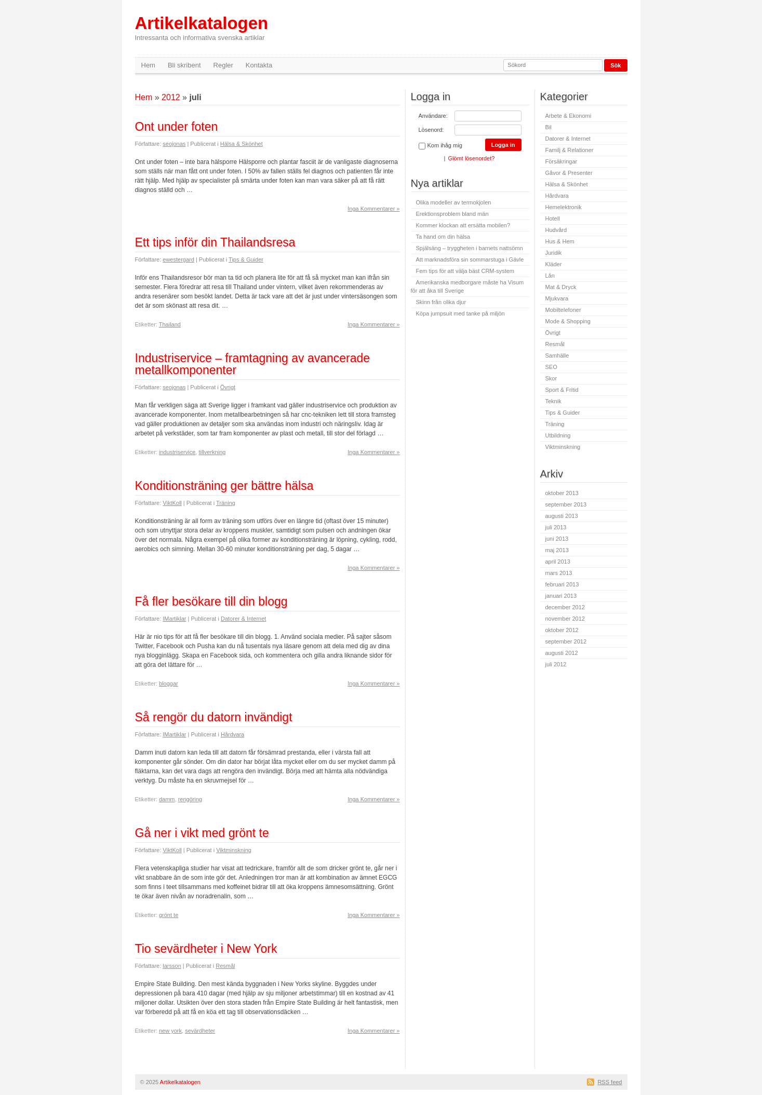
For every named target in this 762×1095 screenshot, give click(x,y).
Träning (225, 503)
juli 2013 (556, 527)
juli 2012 (556, 664)
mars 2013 (558, 573)
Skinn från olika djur (441, 302)
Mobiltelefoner (563, 310)
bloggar (168, 683)
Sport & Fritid (562, 390)
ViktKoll (172, 503)
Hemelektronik (563, 207)
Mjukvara (557, 298)
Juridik (553, 253)
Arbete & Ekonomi (568, 116)
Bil (548, 127)
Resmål (225, 966)
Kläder (553, 264)
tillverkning (211, 452)
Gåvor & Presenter (569, 173)
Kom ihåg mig (440, 145)
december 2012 (565, 607)
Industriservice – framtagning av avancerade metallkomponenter (252, 364)
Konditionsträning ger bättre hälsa (224, 485)
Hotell (552, 218)
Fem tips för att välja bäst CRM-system (465, 271)
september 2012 (566, 641)
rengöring (190, 799)
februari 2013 (562, 584)
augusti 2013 (561, 516)
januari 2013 (561, 596)
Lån (550, 275)
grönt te (168, 915)
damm (167, 799)
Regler (223, 65)
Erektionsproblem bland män (452, 214)
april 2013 (557, 561)
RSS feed (609, 1082)
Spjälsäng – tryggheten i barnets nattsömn (469, 248)
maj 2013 (557, 550)
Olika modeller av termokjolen (453, 202)
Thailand (170, 324)
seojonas (174, 144)
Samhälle (557, 355)
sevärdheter (200, 1031)
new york (170, 1031)
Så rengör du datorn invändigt (213, 717)
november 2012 (565, 618)
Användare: (433, 116)
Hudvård (556, 230)
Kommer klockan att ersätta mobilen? (463, 225)
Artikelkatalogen (202, 28)
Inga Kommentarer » (373, 209)
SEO (551, 367)
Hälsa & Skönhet (241, 144)
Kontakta (259, 65)
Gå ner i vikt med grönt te (202, 833)
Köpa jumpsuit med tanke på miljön (460, 313)
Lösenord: (431, 130)
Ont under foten (176, 126)
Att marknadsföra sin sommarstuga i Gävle (470, 259)
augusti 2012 (561, 653)
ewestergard (178, 259)
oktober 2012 (562, 630)
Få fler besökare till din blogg (211, 601)
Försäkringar (561, 161)
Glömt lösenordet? (471, 158)
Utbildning (558, 435)
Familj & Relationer (569, 150)
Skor (551, 378)
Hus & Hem (559, 241)
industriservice (177, 452)
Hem (148, 65)
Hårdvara (232, 734)
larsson (172, 966)
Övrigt (227, 387)
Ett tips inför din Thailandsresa (215, 242)
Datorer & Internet (243, 618)
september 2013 (566, 504)
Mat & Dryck (561, 287)
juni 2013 (557, 539)
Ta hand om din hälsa (443, 237)
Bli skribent (184, 65)
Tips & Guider (246, 259)
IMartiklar (174, 618)
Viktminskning (233, 850)
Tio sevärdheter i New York (206, 948)
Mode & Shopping (568, 321)
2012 (171, 97)
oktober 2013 (562, 493)
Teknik (553, 401)
